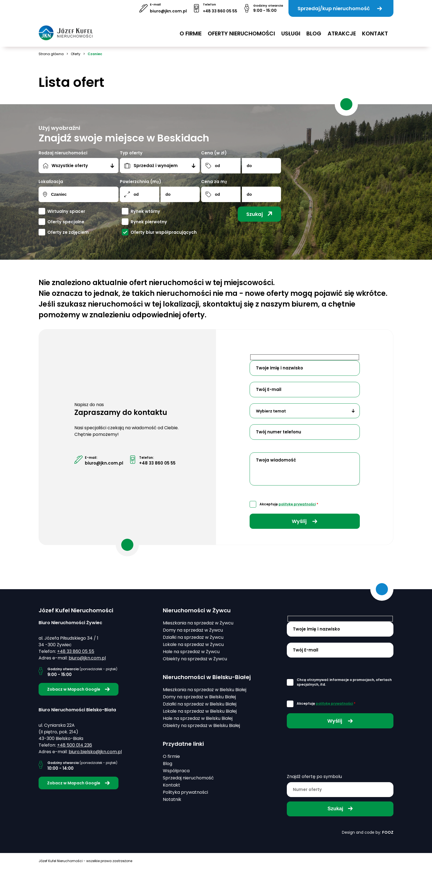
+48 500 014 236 (74, 745)
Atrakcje (342, 30)
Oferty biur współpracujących (164, 232)
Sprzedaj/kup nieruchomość (340, 8)
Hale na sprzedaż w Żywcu (191, 651)
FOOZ (387, 832)
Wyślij (304, 521)
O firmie (191, 30)
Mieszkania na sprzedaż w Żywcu (198, 623)
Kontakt (375, 30)
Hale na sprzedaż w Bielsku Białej (198, 718)
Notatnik (172, 799)
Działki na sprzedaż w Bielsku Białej (199, 704)
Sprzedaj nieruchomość (188, 778)
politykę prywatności (297, 504)
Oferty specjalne (65, 222)
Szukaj (259, 214)
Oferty (75, 54)
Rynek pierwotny (149, 222)
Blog (313, 30)
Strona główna (51, 54)
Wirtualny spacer (66, 211)
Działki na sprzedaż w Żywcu (193, 637)
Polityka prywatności (185, 792)
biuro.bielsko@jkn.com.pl (95, 752)
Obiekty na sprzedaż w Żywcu (195, 659)
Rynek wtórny (145, 211)
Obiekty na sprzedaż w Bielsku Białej (201, 725)
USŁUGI (290, 30)
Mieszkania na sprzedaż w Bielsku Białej (204, 689)
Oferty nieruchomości (241, 30)
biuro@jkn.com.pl (168, 11)
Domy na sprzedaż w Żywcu (193, 630)
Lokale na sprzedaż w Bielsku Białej (200, 711)
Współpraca (176, 771)
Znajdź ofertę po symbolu (314, 776)
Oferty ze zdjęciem (68, 232)
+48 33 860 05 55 (220, 11)
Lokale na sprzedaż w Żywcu (193, 644)
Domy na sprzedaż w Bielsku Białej (199, 697)
